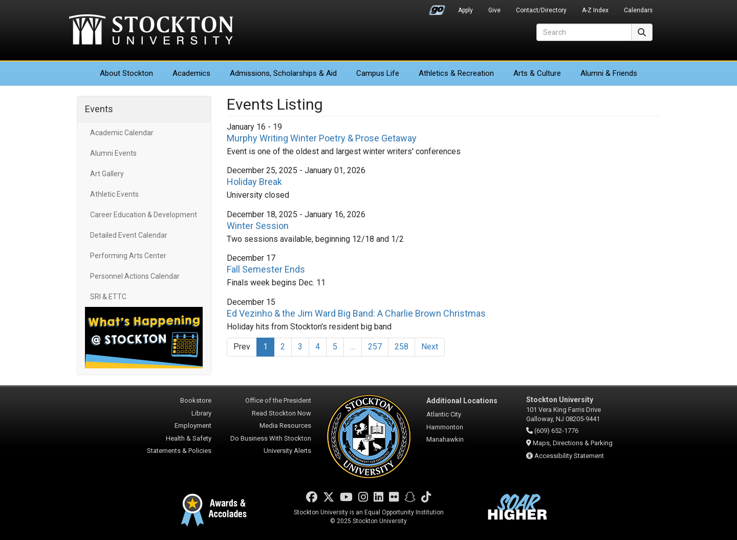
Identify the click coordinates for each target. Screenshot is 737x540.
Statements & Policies (179, 450)
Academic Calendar (122, 133)
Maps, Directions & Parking (573, 443)
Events (99, 108)
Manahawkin (445, 439)
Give (494, 10)
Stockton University (151, 30)
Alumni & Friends (608, 73)
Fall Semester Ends (266, 269)
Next (429, 346)
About (126, 73)
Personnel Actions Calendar (135, 276)
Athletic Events (114, 194)
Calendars (638, 10)
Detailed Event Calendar (128, 235)
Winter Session (258, 225)
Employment (193, 425)
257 (375, 346)
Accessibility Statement (569, 456)
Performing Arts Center (128, 256)
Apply (465, 10)
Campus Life (377, 73)
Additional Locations (461, 401)
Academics (191, 73)
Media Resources (285, 425)
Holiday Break (254, 181)
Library (201, 413)
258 (401, 346)
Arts (537, 73)
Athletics (456, 73)
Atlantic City (443, 414)
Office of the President (278, 400)
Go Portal (437, 7)
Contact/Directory (541, 10)
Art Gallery (107, 174)
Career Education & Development (143, 215)
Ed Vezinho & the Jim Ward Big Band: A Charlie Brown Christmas (356, 313)
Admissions (283, 73)
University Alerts (287, 450)
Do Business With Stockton (270, 438)
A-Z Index (595, 10)
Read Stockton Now (281, 413)
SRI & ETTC (108, 297)
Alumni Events (113, 153)
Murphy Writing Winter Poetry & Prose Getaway (322, 138)
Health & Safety (188, 438)
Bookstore (195, 400)
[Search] (584, 32)
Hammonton (444, 427)
